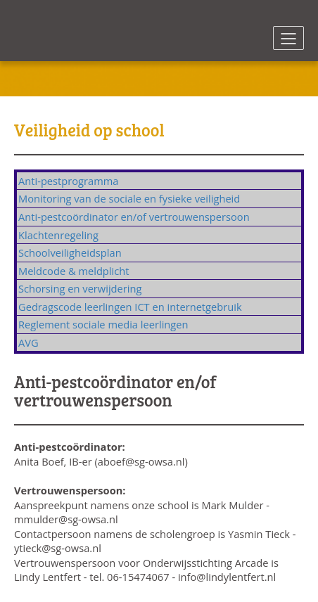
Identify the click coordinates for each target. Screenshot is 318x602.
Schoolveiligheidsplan (70, 252)
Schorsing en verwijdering (79, 288)
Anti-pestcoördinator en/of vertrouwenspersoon (134, 217)
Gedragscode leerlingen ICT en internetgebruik (130, 307)
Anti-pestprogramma (68, 181)
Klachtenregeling (58, 235)
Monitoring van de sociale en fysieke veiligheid (129, 198)
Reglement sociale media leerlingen (103, 324)
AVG (28, 342)
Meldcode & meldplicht (73, 271)
